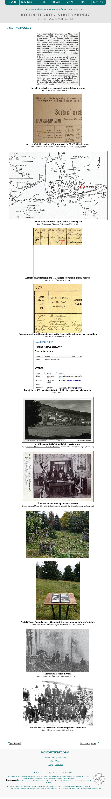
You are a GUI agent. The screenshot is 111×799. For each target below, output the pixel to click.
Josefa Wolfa (74, 444)
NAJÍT (84, 2)
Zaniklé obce (51, 625)
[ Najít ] (51, 765)
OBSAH (55, 2)
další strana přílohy (88, 743)
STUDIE (41, 2)
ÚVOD (12, 2)
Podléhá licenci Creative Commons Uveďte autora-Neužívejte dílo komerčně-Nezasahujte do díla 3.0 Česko (48, 782)
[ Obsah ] (52, 761)
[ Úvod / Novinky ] (52, 757)
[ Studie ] (62, 757)
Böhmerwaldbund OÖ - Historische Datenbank (43, 447)
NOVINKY (26, 2)
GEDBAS (60, 393)
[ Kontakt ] (59, 765)
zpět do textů (15, 743)
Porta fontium (80, 147)
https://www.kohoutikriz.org (91, 788)
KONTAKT (99, 2)
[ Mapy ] (59, 761)
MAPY (69, 2)
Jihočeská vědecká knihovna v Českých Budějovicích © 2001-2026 (48, 773)
